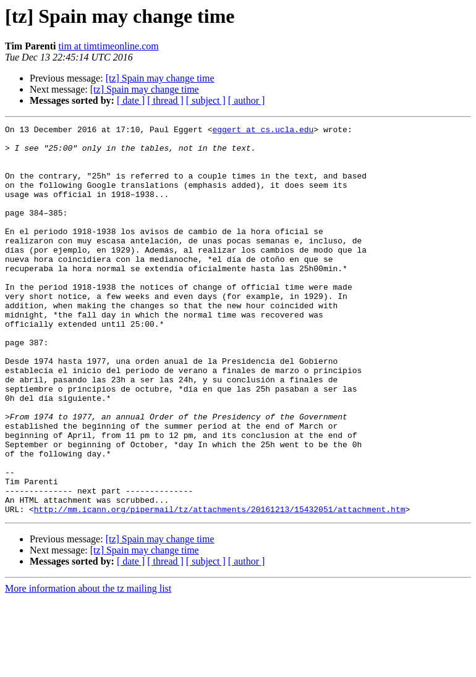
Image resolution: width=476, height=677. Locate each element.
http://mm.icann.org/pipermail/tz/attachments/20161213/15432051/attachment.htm (220, 586)
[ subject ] (206, 100)
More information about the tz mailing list (88, 666)
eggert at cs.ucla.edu (262, 131)
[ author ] (246, 100)
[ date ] (131, 100)
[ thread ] (165, 100)
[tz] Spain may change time (160, 78)
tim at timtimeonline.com (109, 46)
